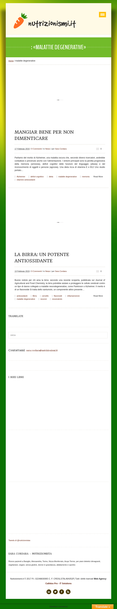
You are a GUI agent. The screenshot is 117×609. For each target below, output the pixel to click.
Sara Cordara (61, 149)
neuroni (43, 299)
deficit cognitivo (37, 177)
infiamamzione (73, 296)
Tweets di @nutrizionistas (19, 540)
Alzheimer (21, 177)
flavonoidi (58, 296)
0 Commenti (36, 149)
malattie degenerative (67, 177)
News (47, 149)
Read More (98, 177)
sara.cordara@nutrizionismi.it (42, 350)
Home (10, 61)
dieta (51, 177)
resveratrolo (57, 299)
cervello (45, 296)
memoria (86, 177)
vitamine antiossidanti (26, 180)
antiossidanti (22, 296)
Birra (35, 296)
